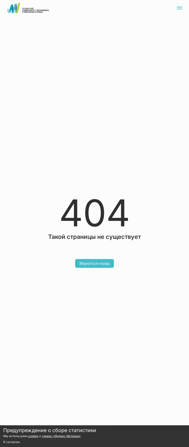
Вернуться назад (94, 263)
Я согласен (11, 442)
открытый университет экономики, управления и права (28, 8)
